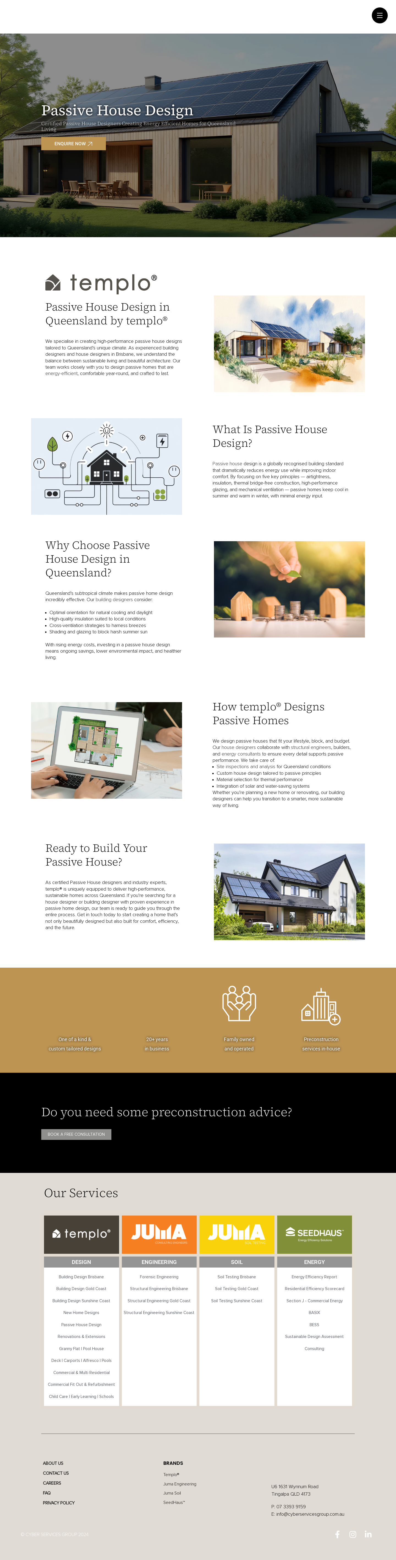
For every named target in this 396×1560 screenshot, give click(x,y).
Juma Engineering (181, 1485)
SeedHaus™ (175, 1505)
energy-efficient (61, 373)
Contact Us (60, 1473)
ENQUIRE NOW (70, 143)
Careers (55, 1483)
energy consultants (241, 754)
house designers (239, 747)
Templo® (172, 1475)
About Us (56, 1463)
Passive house (227, 463)
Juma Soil (173, 1495)
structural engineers (310, 747)
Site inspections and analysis (246, 766)
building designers (114, 599)
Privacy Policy (63, 1503)
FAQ (49, 1493)
